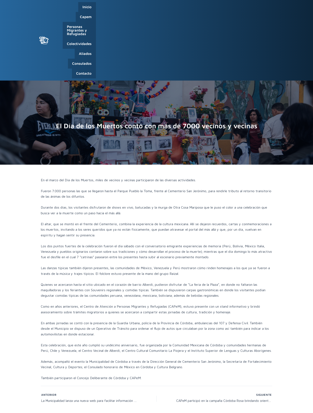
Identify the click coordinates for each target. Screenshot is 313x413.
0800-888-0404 (245, 399)
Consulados (239, 9)
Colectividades (192, 9)
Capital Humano (233, 404)
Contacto (263, 9)
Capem (105, 9)
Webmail (252, 404)
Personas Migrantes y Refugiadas (145, 9)
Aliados (217, 9)
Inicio (88, 9)
